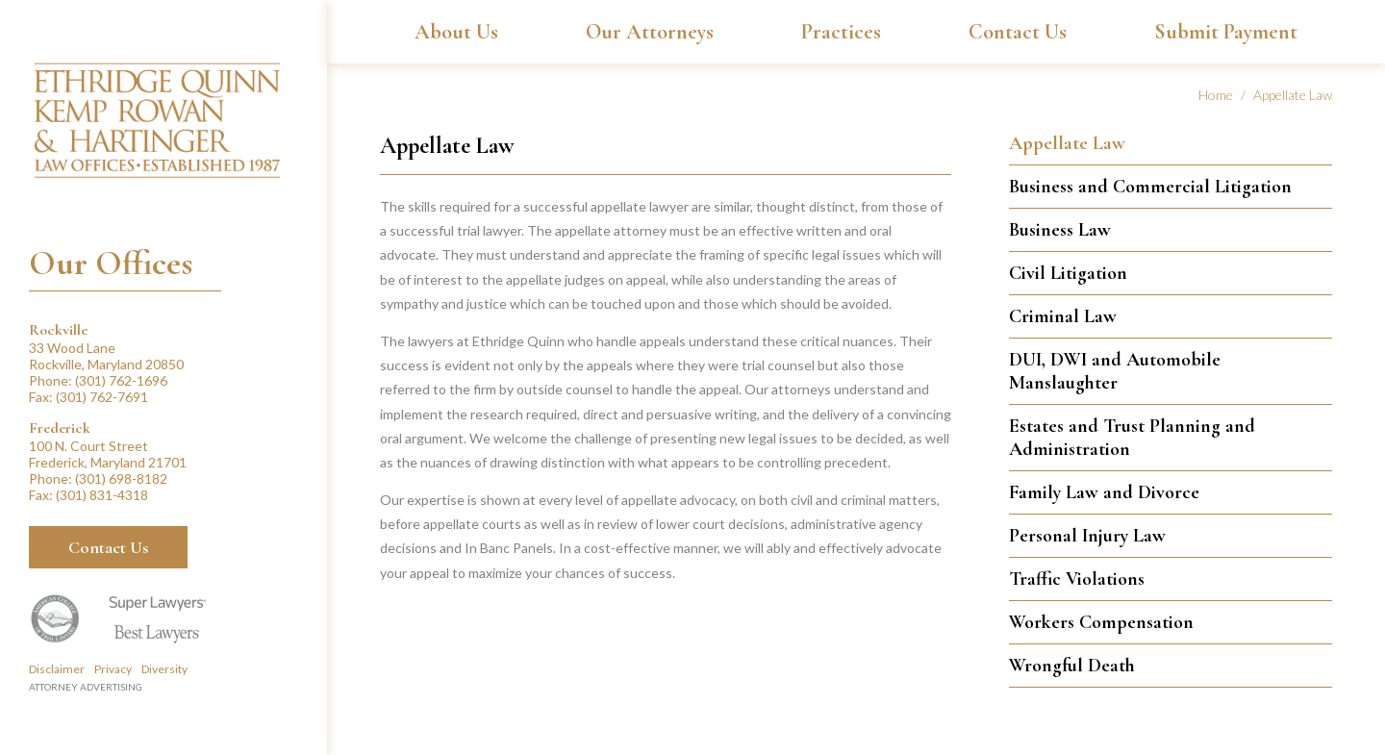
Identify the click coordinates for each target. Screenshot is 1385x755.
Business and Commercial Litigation (1150, 186)
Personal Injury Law (1087, 535)
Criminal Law (1063, 316)
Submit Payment (1225, 31)
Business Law (1060, 229)
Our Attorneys (650, 31)
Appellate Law (1067, 143)
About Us (456, 31)
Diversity (164, 669)
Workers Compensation (1101, 622)
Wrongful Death (1072, 665)
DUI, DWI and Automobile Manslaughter (1115, 371)
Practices (841, 31)
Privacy (113, 669)
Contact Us (108, 547)
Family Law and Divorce (1104, 492)
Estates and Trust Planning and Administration (1132, 438)
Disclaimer (57, 669)
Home (1215, 95)
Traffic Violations (1077, 579)
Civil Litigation (1068, 273)
